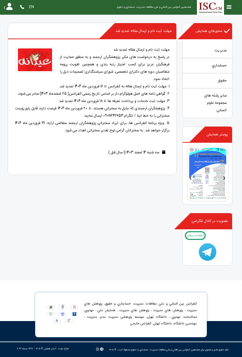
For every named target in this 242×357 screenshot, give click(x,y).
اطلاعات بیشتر (195, 235)
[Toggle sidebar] (229, 7)
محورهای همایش (212, 31)
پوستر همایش (217, 134)
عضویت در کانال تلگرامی (210, 221)
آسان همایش (50, 348)
